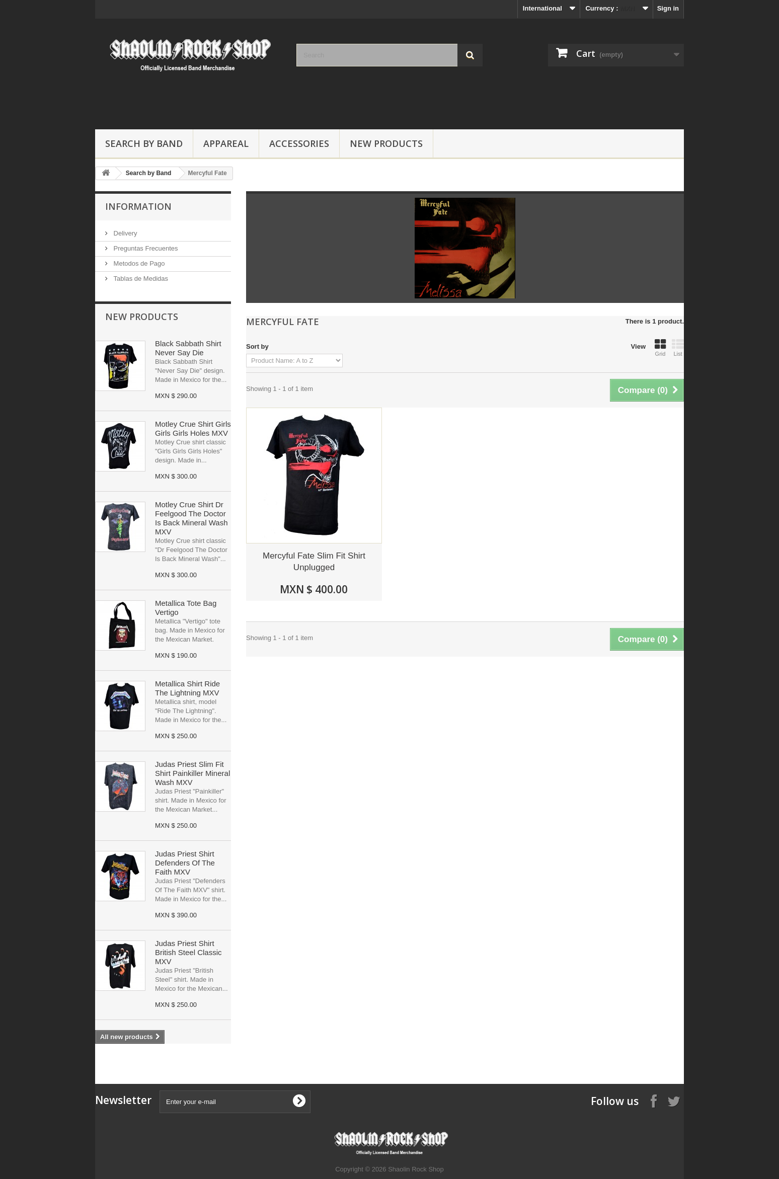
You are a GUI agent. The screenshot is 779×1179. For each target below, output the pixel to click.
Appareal (226, 143)
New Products (386, 143)
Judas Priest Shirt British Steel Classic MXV (188, 952)
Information (138, 206)
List (678, 348)
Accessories (299, 143)
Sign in (668, 8)
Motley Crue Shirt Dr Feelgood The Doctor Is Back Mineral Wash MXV (191, 518)
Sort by (257, 346)
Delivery (124, 233)
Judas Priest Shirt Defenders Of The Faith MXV (185, 862)
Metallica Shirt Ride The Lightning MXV (187, 688)
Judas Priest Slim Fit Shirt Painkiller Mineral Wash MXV (192, 773)
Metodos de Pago (138, 263)
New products (141, 316)
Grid (660, 348)
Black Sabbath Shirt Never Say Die (188, 348)
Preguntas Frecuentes (145, 248)
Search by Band (144, 143)
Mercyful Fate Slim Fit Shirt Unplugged (314, 561)
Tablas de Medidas (140, 278)
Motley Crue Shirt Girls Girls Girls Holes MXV (193, 428)
